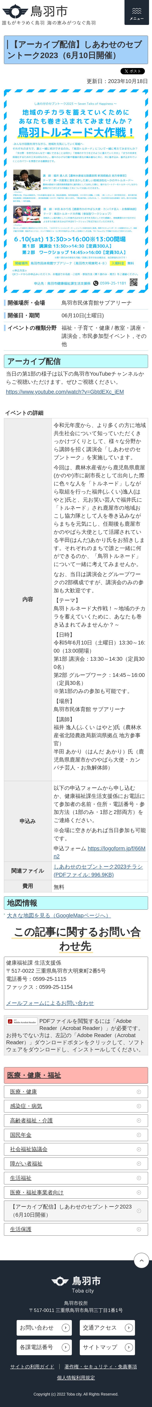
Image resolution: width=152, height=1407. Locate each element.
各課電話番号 (36, 1347)
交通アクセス (100, 1328)
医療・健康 (23, 1092)
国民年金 (20, 1135)
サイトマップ (100, 1347)
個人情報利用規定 (76, 1377)
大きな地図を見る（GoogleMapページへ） (59, 915)
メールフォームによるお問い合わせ (50, 1003)
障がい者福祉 (26, 1163)
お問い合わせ (37, 1328)
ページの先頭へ (142, 1260)
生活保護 (20, 1229)
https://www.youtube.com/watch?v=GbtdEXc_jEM (65, 392)
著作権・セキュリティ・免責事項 (101, 1366)
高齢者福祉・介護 (31, 1120)
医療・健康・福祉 (34, 1075)
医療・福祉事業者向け (37, 1192)
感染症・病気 (26, 1106)
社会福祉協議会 (29, 1149)
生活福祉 (20, 1178)
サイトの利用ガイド (32, 1366)
